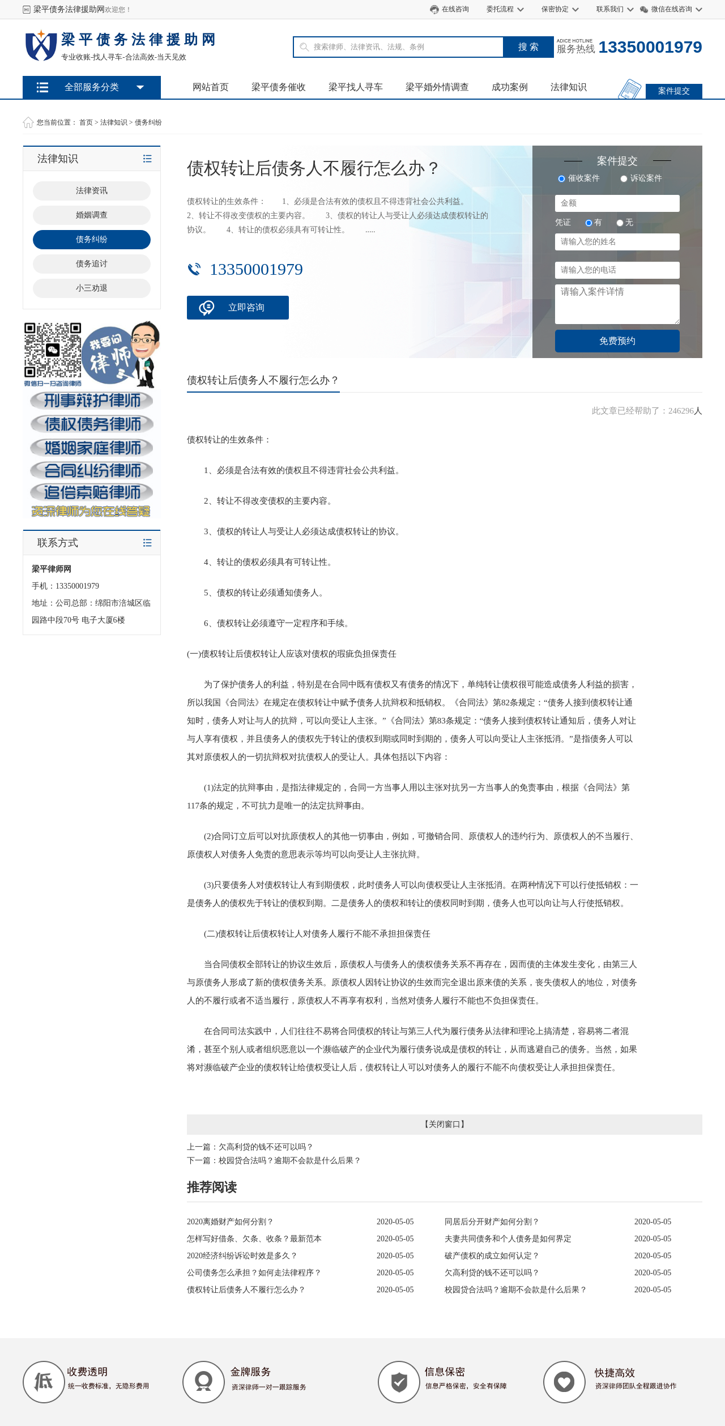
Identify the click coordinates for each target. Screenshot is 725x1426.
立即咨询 (246, 307)
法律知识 (569, 87)
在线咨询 (455, 9)
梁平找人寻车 (356, 87)
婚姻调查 (92, 215)
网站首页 (211, 87)
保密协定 (555, 9)
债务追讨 (92, 263)
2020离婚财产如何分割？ (230, 1222)
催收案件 (579, 178)
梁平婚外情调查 (437, 87)
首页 (86, 122)
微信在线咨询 (671, 9)
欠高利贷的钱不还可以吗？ (266, 1147)
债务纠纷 (148, 122)
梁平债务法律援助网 (69, 9)
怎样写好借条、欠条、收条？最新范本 (254, 1239)
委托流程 (500, 9)
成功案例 (510, 87)
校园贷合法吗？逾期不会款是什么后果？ (290, 1160)
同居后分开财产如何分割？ (492, 1222)
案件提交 (674, 91)
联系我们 (610, 9)
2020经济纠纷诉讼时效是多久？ (242, 1256)
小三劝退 (92, 288)
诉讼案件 (641, 178)
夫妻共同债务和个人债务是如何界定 (508, 1239)
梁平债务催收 (278, 87)
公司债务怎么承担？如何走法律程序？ (254, 1272)
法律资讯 (92, 190)
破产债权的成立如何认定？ (492, 1256)
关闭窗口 (444, 1124)
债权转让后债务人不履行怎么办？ (246, 1289)
